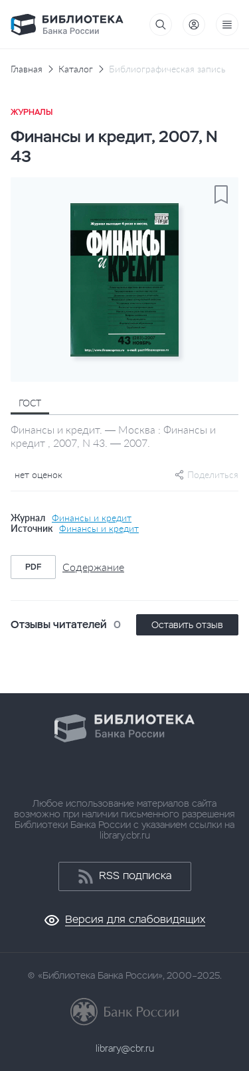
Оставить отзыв (187, 625)
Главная (26, 69)
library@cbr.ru (125, 1048)
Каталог (75, 69)
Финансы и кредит (91, 518)
